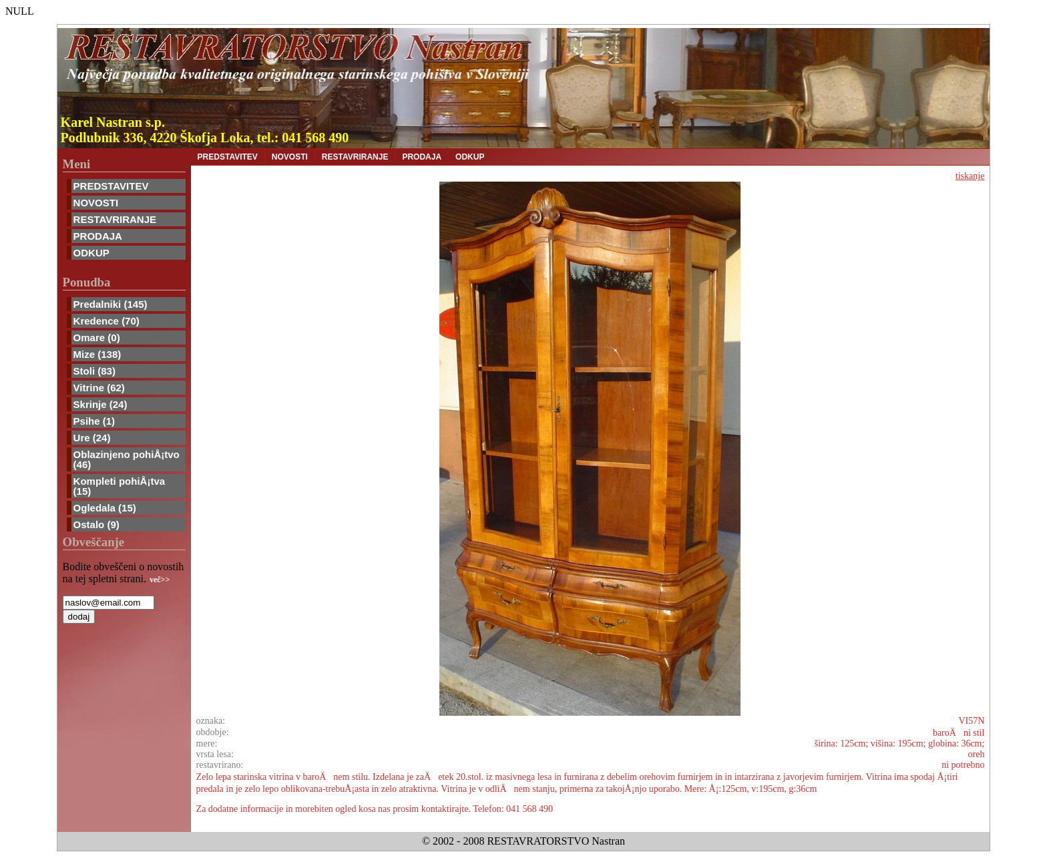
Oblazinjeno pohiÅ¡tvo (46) (126, 459)
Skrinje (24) (100, 404)
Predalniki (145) (110, 304)
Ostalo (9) (96, 524)
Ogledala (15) (104, 507)
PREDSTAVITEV (111, 186)
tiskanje (970, 176)
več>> (160, 579)
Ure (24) (92, 437)
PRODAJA (97, 236)
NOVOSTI (96, 202)
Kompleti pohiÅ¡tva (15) (119, 486)
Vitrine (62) (99, 387)
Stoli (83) (94, 371)
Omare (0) (96, 337)
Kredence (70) (106, 321)
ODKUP (91, 252)
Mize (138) (97, 354)
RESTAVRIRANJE (114, 219)
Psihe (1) (94, 421)
